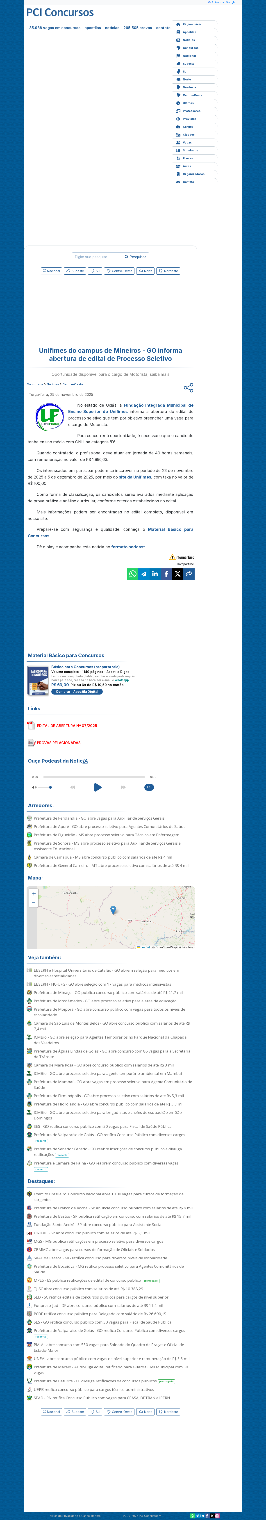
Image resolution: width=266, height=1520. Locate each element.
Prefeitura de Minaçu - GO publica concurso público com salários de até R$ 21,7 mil (108, 992)
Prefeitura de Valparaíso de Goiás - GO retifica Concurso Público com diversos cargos (109, 1137)
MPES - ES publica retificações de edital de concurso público (97, 1280)
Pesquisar (135, 257)
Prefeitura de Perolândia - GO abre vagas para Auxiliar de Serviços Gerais (99, 818)
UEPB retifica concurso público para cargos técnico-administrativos (94, 1389)
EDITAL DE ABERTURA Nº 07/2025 (67, 725)
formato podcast (128, 547)
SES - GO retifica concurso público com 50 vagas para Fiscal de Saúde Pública (103, 1126)
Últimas (185, 102)
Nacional (186, 55)
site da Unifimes (135, 477)
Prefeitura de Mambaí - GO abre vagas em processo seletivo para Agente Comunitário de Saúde (113, 1084)
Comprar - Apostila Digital (77, 691)
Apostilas (186, 32)
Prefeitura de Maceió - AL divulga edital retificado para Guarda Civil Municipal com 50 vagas (111, 1369)
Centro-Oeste (189, 95)
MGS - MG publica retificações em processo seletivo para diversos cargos (98, 1241)
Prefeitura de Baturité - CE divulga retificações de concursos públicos (104, 1381)
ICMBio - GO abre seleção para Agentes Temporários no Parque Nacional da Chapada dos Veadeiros (110, 1040)
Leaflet (143, 947)
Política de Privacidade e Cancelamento (74, 1516)
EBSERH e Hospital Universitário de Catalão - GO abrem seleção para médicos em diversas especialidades (106, 973)
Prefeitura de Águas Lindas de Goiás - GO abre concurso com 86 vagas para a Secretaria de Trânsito (112, 1053)
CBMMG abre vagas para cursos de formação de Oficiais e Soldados (94, 1249)
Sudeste (185, 63)
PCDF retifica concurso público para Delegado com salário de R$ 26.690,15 (100, 1313)
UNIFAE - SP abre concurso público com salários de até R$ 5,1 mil (92, 1232)
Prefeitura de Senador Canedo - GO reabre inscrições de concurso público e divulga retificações (108, 1152)
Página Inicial (189, 24)
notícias (112, 27)
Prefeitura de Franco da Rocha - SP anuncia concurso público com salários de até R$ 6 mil (113, 1207)
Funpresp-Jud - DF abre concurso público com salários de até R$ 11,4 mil (98, 1305)
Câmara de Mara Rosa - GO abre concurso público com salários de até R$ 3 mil (104, 1065)
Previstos (186, 118)
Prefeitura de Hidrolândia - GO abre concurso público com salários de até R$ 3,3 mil (109, 1104)
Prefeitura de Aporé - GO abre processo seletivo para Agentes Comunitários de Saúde (110, 826)
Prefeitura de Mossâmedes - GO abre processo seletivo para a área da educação (105, 1000)
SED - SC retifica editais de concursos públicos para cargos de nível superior (101, 1297)
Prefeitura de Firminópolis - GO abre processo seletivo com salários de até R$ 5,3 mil (109, 1095)
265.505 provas (137, 27)
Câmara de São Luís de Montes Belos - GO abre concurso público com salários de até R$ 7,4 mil (112, 1026)
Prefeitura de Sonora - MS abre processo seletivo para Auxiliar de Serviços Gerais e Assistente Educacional (107, 846)
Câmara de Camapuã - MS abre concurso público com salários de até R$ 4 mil (103, 857)
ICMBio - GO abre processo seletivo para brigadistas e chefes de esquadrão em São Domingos (108, 1115)
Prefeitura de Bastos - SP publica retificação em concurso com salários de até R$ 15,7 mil (112, 1216)
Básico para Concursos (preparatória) (85, 667)
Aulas (183, 166)
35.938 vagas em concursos (54, 27)
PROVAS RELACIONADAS (59, 743)
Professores (188, 110)
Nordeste (186, 87)
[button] (33, 893)
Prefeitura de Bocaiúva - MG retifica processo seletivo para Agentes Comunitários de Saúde (109, 1269)
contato (163, 27)
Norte (183, 79)
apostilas (92, 27)
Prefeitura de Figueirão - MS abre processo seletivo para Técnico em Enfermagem (106, 834)
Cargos (184, 126)
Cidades (185, 134)
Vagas (184, 142)
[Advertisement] (74, 309)
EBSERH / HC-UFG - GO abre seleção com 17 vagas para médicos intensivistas (102, 984)
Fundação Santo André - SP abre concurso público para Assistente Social (98, 1224)
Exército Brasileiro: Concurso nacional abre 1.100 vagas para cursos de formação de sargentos (109, 1196)
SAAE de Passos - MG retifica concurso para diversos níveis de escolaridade (100, 1257)
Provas (184, 158)
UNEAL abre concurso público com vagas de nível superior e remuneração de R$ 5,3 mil (112, 1358)
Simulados (187, 150)
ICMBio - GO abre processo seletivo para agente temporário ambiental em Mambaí (108, 1073)
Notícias (185, 39)
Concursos (187, 47)
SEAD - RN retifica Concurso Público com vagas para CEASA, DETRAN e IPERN (102, 1397)
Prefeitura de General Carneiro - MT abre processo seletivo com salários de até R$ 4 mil (111, 865)
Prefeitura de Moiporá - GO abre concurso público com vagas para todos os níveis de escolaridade (109, 1012)
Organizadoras (190, 173)
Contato (185, 181)
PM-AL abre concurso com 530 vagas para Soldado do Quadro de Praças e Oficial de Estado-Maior (109, 1347)
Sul (181, 71)
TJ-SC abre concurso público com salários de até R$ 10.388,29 (88, 1288)
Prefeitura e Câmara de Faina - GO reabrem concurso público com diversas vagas (106, 1166)
